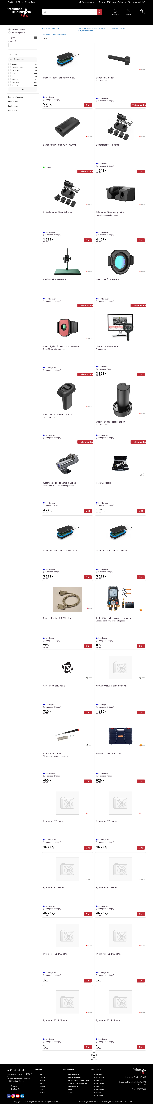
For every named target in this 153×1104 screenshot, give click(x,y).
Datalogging (100, 1095)
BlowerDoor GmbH (19, 67)
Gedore (15, 79)
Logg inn (128, 11)
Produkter (43, 1077)
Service (42, 1086)
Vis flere (94, 1059)
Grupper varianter (18, 30)
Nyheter (43, 1080)
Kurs (101, 2)
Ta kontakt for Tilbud (89, 171)
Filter (45, 39)
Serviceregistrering (75, 1074)
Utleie (70, 1089)
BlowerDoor (100, 1086)
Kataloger (99, 1074)
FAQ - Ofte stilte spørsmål (77, 1083)
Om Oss (43, 1083)
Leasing (42, 1092)
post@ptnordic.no (28, 2)
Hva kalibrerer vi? (118, 28)
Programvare (73, 1086)
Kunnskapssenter (88, 2)
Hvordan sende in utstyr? (51, 28)
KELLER (15, 85)
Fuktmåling (100, 1083)
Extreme (15, 70)
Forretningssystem (86, 1102)
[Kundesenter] (115, 11)
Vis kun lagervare (18, 33)
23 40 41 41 (14, 2)
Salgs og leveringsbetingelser (79, 1080)
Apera (14, 64)
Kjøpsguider (100, 1077)
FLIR (13, 73)
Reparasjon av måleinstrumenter (54, 34)
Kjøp (87, 105)
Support (14, 1086)
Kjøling (98, 1092)
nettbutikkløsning (102, 1102)
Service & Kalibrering (116, 2)
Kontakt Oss (15, 1089)
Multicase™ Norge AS (124, 1102)
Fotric (14, 76)
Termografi (100, 1080)
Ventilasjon (100, 1089)
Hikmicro (15, 82)
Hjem (42, 1074)
